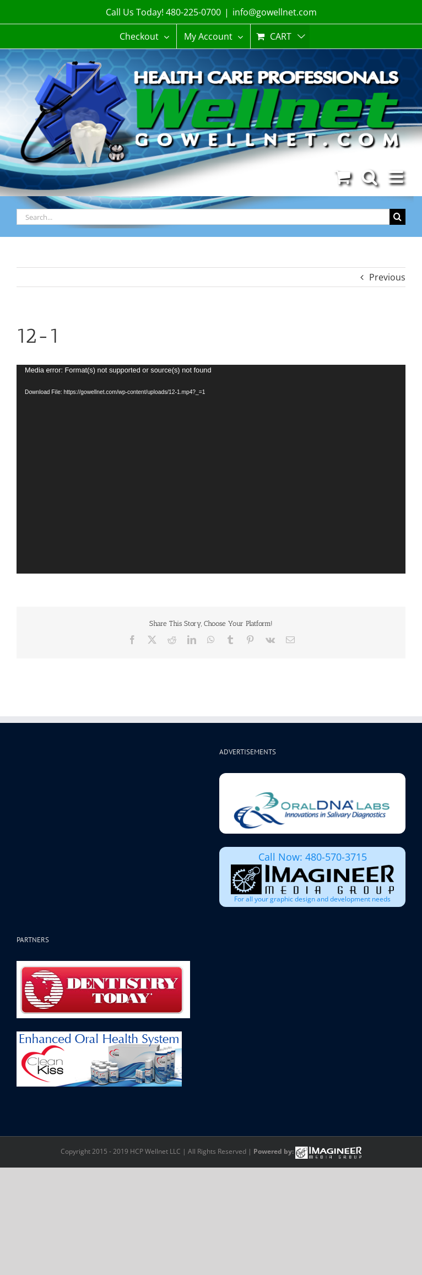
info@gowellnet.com (274, 12)
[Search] (397, 217)
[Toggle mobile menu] (396, 176)
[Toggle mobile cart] (342, 176)
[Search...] (203, 217)
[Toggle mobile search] (369, 176)
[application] (211, 469)
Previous (387, 277)
